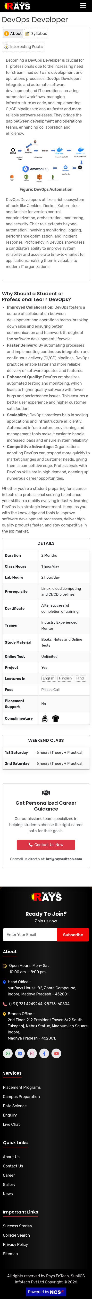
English (48, 678)
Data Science (15, 1106)
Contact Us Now (46, 844)
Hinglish (65, 678)
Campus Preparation (21, 1096)
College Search (16, 1235)
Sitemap (10, 1253)
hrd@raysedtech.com (64, 859)
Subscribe (73, 934)
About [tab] (13, 33)
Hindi (80, 678)
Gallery (9, 1184)
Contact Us (13, 1166)
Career (9, 1175)
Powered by (46, 1291)
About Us (11, 1157)
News (8, 1194)
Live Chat (11, 1124)
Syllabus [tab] (36, 33)
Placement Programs (22, 1087)
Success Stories (17, 1226)
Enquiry (10, 1115)
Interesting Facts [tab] (23, 46)
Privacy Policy (15, 1244)
